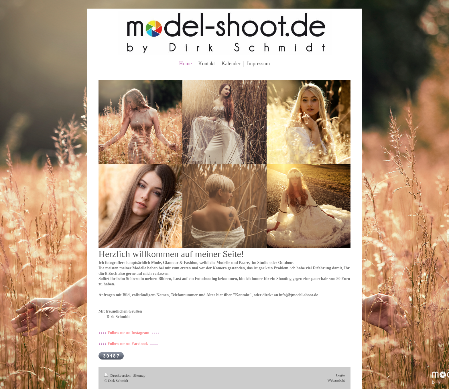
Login (340, 375)
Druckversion (117, 375)
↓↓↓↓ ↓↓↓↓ (129, 333)
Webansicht (336, 380)
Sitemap (139, 375)
